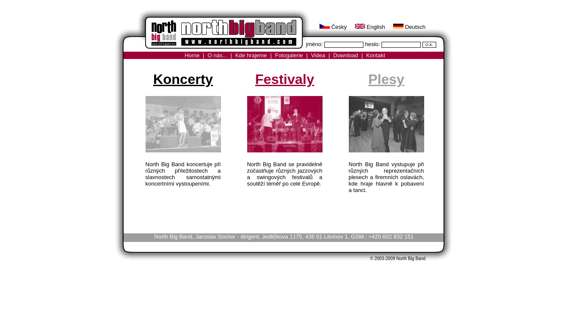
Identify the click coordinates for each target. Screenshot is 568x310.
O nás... (217, 55)
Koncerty (183, 79)
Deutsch (409, 27)
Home (192, 55)
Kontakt (375, 55)
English (370, 27)
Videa (318, 55)
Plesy (386, 79)
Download (345, 55)
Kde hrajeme (251, 55)
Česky (333, 27)
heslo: (373, 44)
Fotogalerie (289, 55)
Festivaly (284, 79)
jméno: (315, 44)
